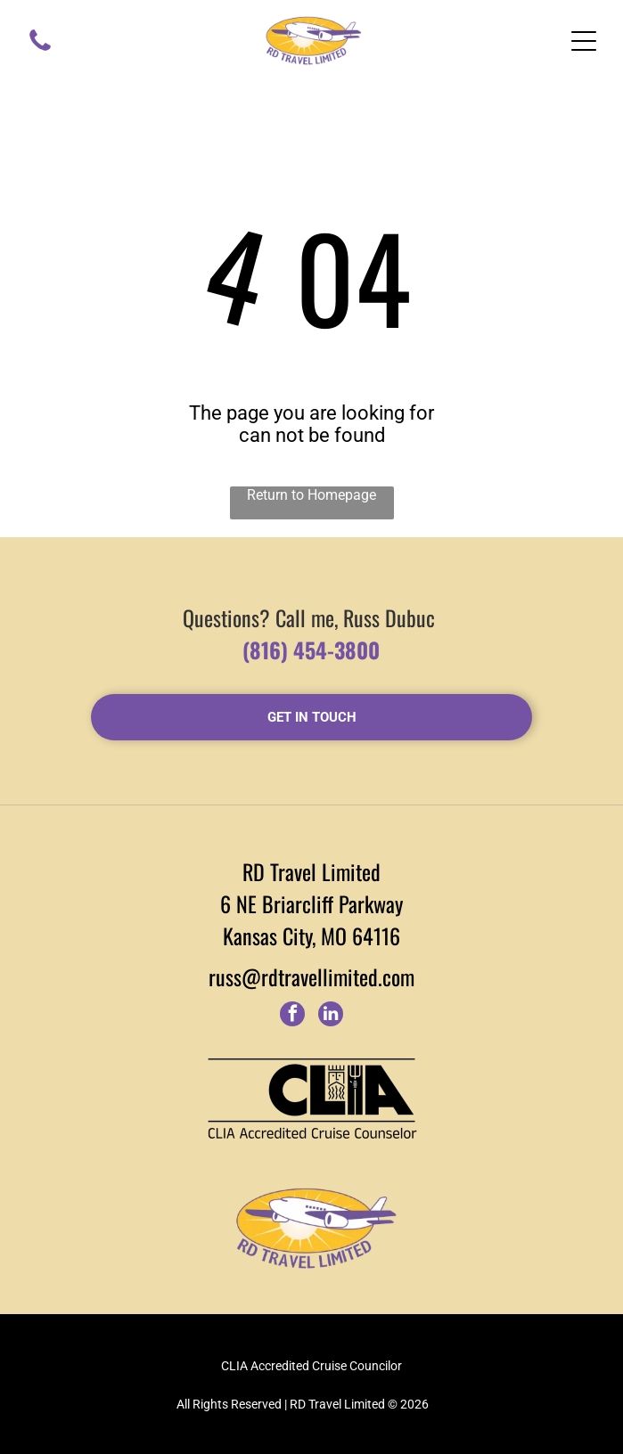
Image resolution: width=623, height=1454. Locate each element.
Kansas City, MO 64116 (311, 935)
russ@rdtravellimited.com (311, 976)
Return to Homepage (311, 494)
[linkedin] (330, 1016)
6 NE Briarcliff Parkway (311, 903)
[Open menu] (583, 41)
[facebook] (292, 1016)
